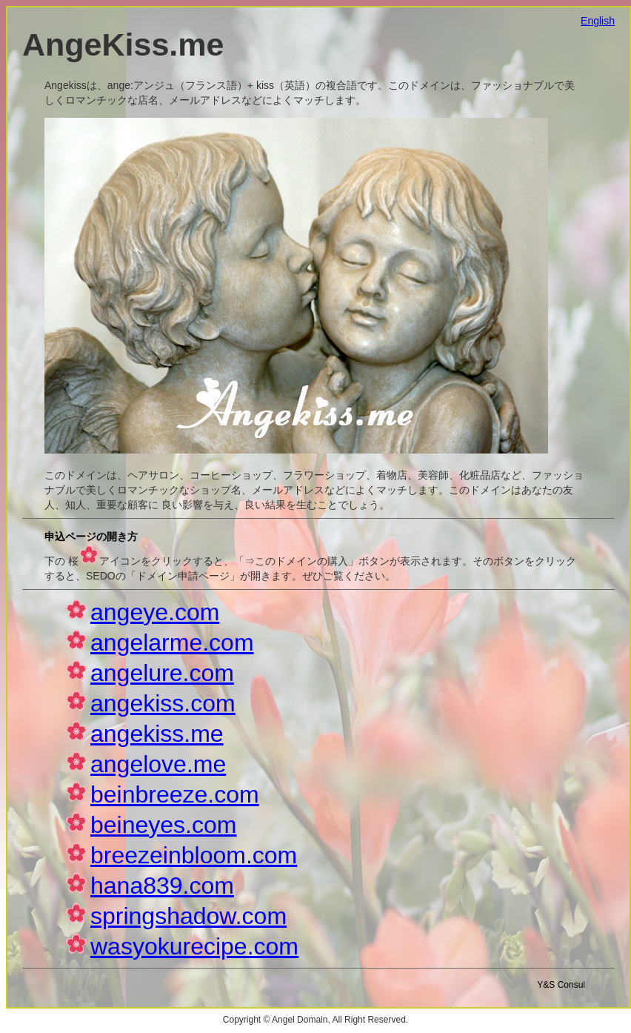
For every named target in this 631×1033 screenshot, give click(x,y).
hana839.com (162, 885)
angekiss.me (157, 733)
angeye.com (154, 612)
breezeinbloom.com (193, 855)
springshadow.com (188, 916)
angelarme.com (172, 642)
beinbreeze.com (174, 794)
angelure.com (162, 673)
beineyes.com (163, 824)
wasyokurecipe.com (194, 946)
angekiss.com (163, 703)
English (598, 21)
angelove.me (158, 764)
